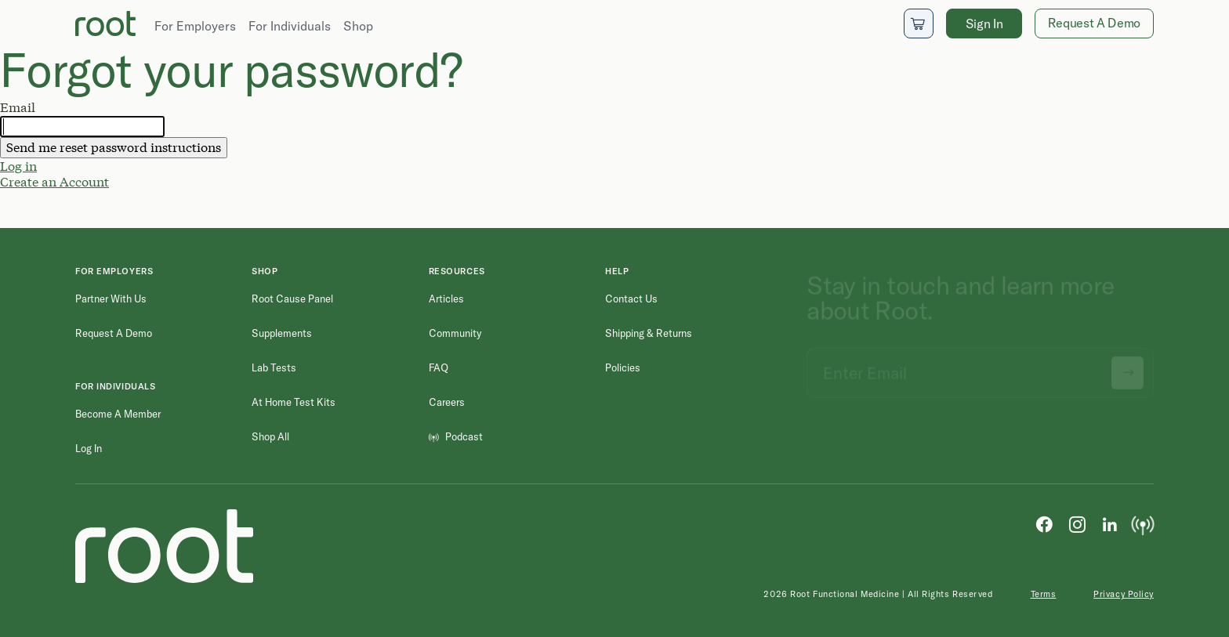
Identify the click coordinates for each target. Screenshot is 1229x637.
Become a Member (118, 413)
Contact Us (631, 298)
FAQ (438, 367)
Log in (18, 165)
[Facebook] (1044, 523)
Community (455, 333)
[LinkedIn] (1110, 523)
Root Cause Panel (292, 298)
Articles (446, 298)
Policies (622, 367)
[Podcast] (1143, 523)
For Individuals (289, 26)
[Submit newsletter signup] (1127, 365)
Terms (1044, 593)
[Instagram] (1077, 523)
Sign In (984, 23)
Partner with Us (111, 298)
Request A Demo (1094, 23)
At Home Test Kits (293, 402)
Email (17, 107)
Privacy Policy (1123, 593)
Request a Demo (113, 333)
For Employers (195, 26)
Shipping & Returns (648, 333)
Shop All (270, 436)
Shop (358, 26)
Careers (447, 402)
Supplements (282, 333)
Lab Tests (274, 367)
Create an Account (54, 181)
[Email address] (980, 366)
